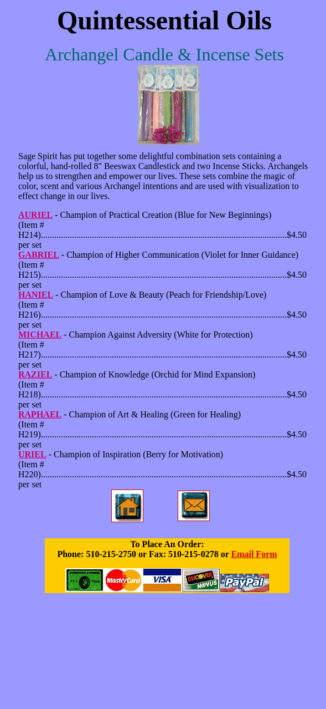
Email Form (254, 554)
